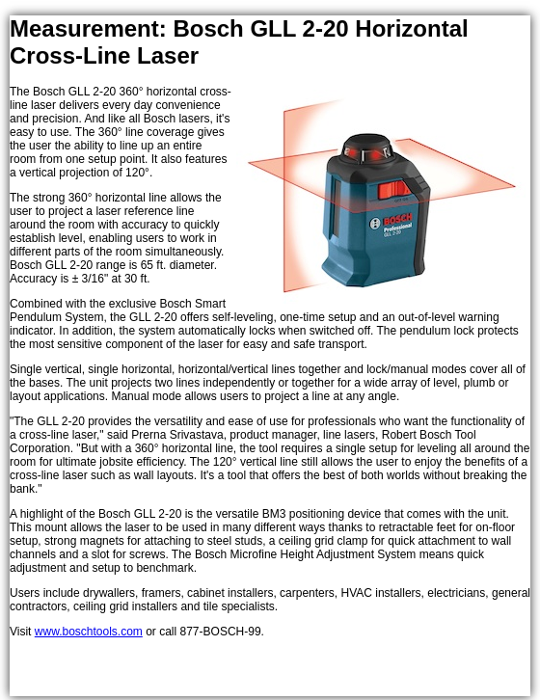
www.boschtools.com (89, 631)
